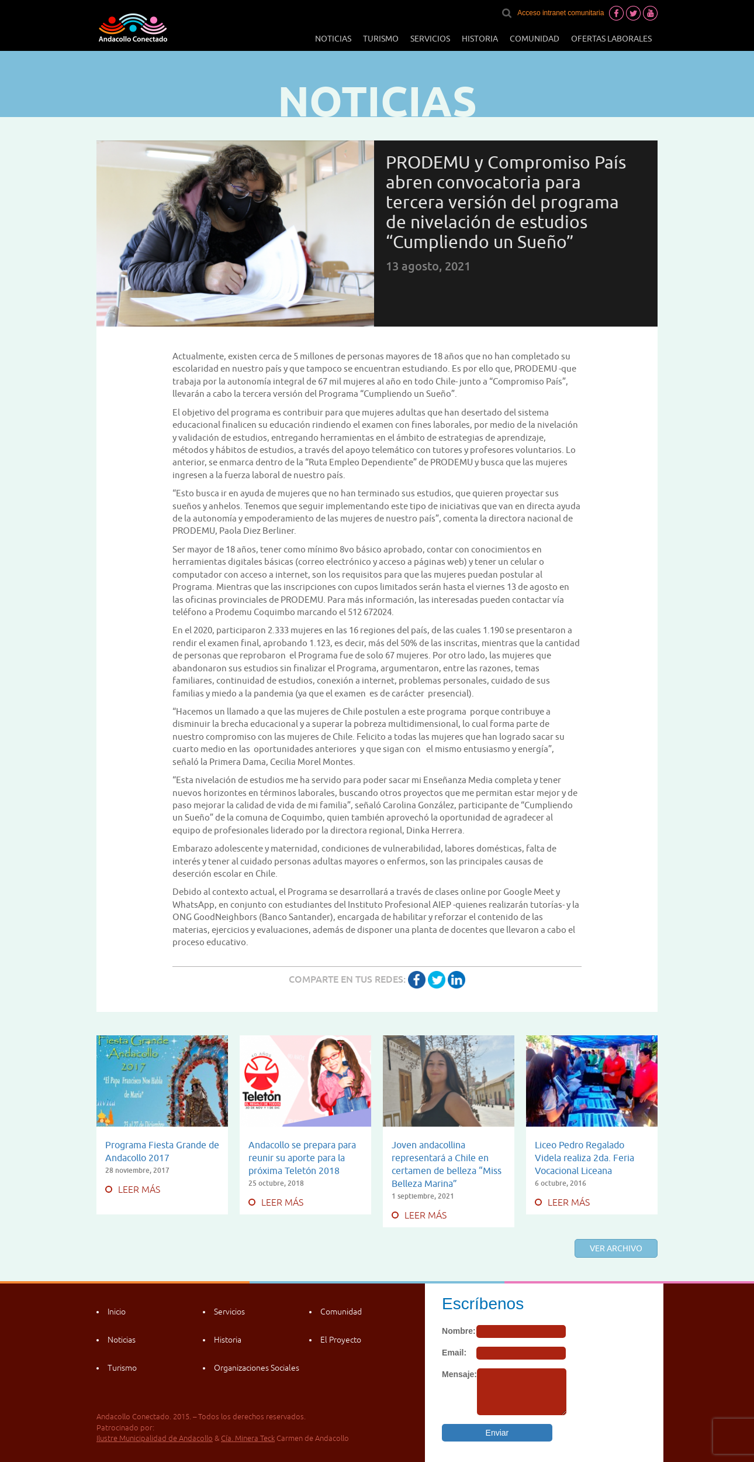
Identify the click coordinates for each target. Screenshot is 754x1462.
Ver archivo (616, 1248)
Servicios (430, 38)
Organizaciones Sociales (256, 1367)
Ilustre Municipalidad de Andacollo (154, 1438)
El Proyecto (340, 1339)
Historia (480, 38)
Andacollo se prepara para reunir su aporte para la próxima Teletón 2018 (302, 1158)
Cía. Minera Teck (248, 1438)
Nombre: (459, 1331)
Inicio (117, 1311)
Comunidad (534, 38)
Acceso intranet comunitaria (560, 13)
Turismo (381, 38)
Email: (454, 1352)
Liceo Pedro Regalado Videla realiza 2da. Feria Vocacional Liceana (584, 1158)
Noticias (333, 38)
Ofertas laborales (611, 38)
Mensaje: (459, 1374)
